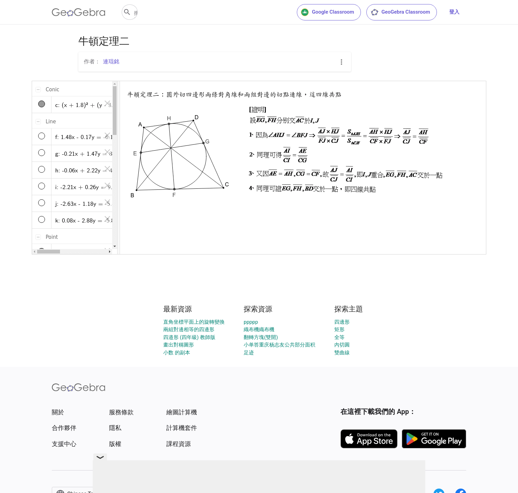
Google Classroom (327, 12)
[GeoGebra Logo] (78, 12)
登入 (454, 12)
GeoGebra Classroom (400, 12)
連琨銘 (111, 61)
